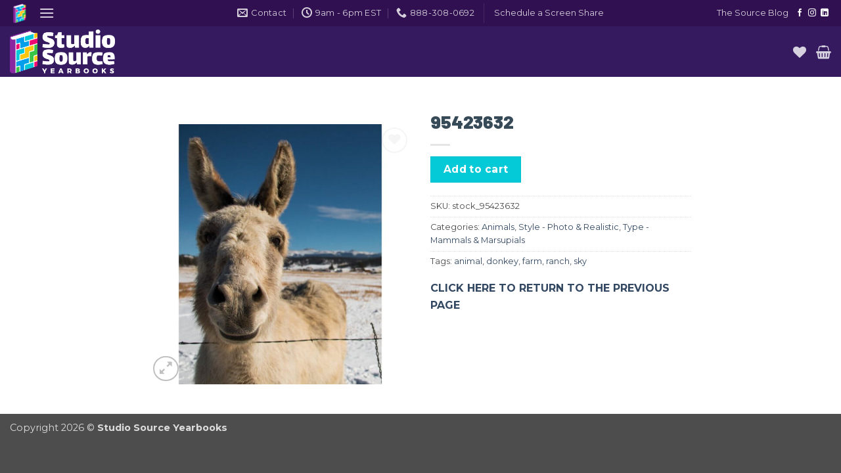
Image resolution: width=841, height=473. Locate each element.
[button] (47, 13)
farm (532, 261)
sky (580, 261)
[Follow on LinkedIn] (825, 13)
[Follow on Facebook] (800, 13)
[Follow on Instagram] (812, 13)
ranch (558, 261)
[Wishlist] (799, 51)
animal (468, 261)
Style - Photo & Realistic (568, 227)
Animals (498, 227)
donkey (502, 261)
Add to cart (476, 169)
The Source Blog (752, 13)
